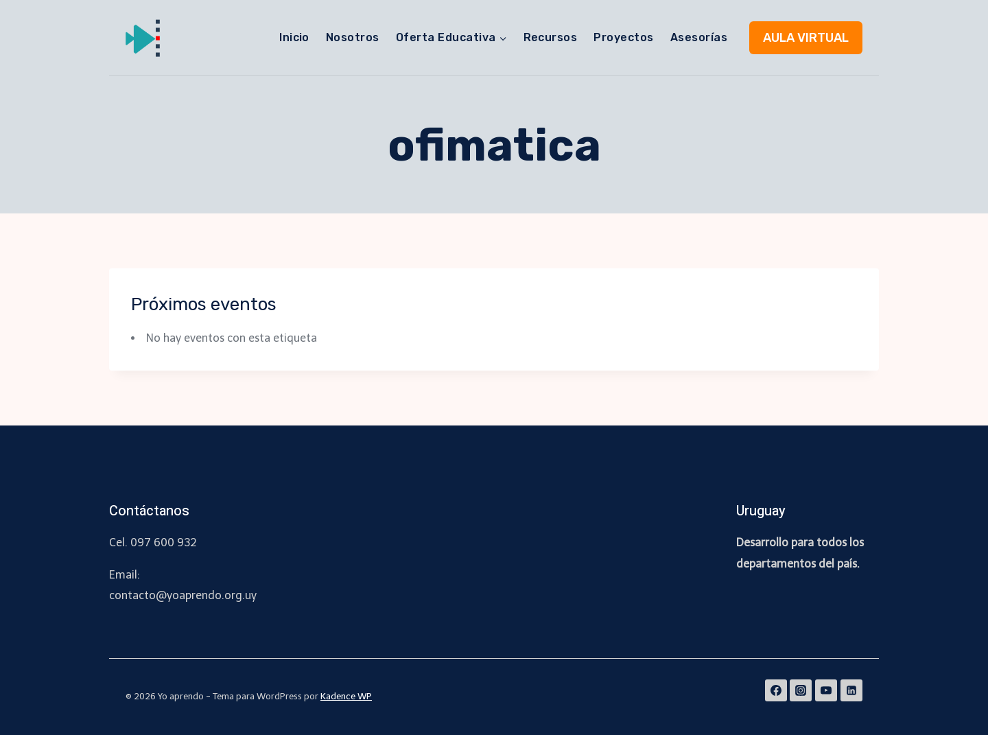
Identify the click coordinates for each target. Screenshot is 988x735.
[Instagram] (801, 690)
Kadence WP (346, 696)
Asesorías (698, 37)
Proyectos (623, 37)
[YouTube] (826, 690)
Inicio (294, 37)
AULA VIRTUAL (806, 37)
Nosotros (352, 37)
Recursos (551, 37)
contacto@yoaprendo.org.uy (183, 595)
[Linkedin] (851, 690)
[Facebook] (776, 690)
